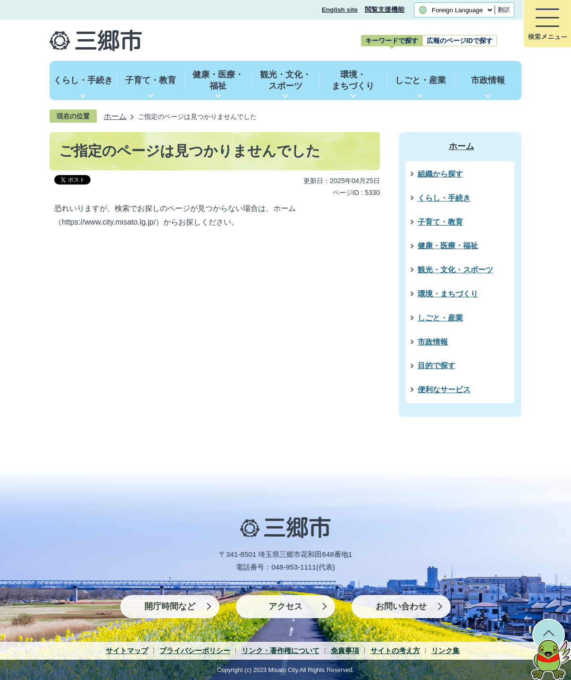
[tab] (391, 40)
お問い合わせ (401, 606)
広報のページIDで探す (460, 40)
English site (340, 9)
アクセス (285, 606)
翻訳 (504, 9)
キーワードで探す (391, 40)
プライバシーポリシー (195, 650)
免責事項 (345, 650)
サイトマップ (127, 650)
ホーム (115, 116)
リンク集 (445, 650)
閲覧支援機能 (384, 9)
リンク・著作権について (280, 650)
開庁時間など (169, 606)
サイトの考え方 (395, 650)
